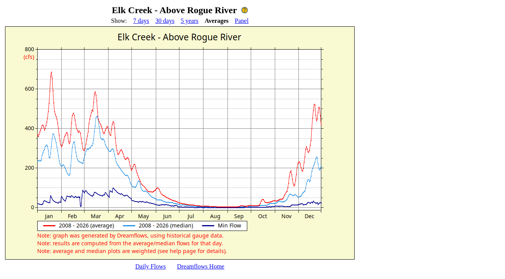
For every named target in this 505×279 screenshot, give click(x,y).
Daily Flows (150, 266)
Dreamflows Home (200, 266)
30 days (164, 20)
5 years (189, 20)
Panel (242, 20)
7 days (141, 20)
